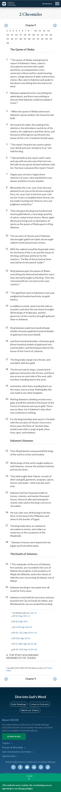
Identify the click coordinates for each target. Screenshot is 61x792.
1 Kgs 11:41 (28, 649)
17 (20, 35)
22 (42, 35)
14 (7, 35)
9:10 (16, 632)
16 (16, 35)
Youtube (27, 767)
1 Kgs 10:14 (27, 643)
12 (44, 30)
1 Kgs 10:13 (24, 638)
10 (35, 30)
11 (40, 30)
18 (25, 35)
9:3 (15, 627)
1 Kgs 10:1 (22, 616)
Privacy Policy (25, 788)
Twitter (13, 767)
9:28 (15, 613)
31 (33, 39)
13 (48, 30)
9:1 (15, 616)
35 (51, 39)
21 (38, 35)
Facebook (20, 767)
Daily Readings (18, 704)
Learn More (14, 736)
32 (38, 39)
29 (25, 39)
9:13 (15, 643)
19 (29, 35)
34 (46, 39)
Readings (47, 4)
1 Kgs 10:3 (22, 621)
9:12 (16, 638)
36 (7, 43)
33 (42, 39)
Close (30, 776)
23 (46, 35)
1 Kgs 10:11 (27, 632)
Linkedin (34, 767)
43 (35, 649)
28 (20, 39)
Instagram (41, 767)
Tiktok (47, 767)
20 (33, 35)
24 (51, 35)
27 (16, 39)
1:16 (31, 613)
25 (7, 39)
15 (12, 35)
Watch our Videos (30, 710)
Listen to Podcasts (39, 704)
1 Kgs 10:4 (25, 627)
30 (29, 39)
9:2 (15, 621)
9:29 (16, 649)
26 (12, 39)
